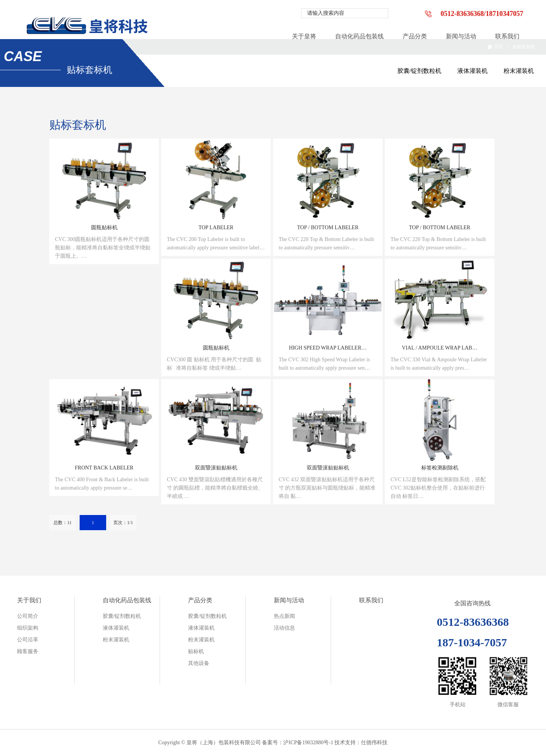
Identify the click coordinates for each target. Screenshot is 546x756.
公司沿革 (27, 640)
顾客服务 (27, 651)
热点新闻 (284, 616)
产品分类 (200, 600)
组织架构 (27, 628)
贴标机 (196, 651)
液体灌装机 (472, 71)
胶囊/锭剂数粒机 (419, 71)
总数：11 (62, 522)
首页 (495, 46)
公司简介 (27, 616)
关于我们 (29, 600)
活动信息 (284, 628)
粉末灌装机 (519, 71)
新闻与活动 (289, 600)
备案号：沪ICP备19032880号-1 (297, 742)
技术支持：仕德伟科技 (361, 742)
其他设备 (198, 663)
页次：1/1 (123, 522)
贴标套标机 (524, 46)
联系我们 (371, 600)
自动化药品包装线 (127, 600)
